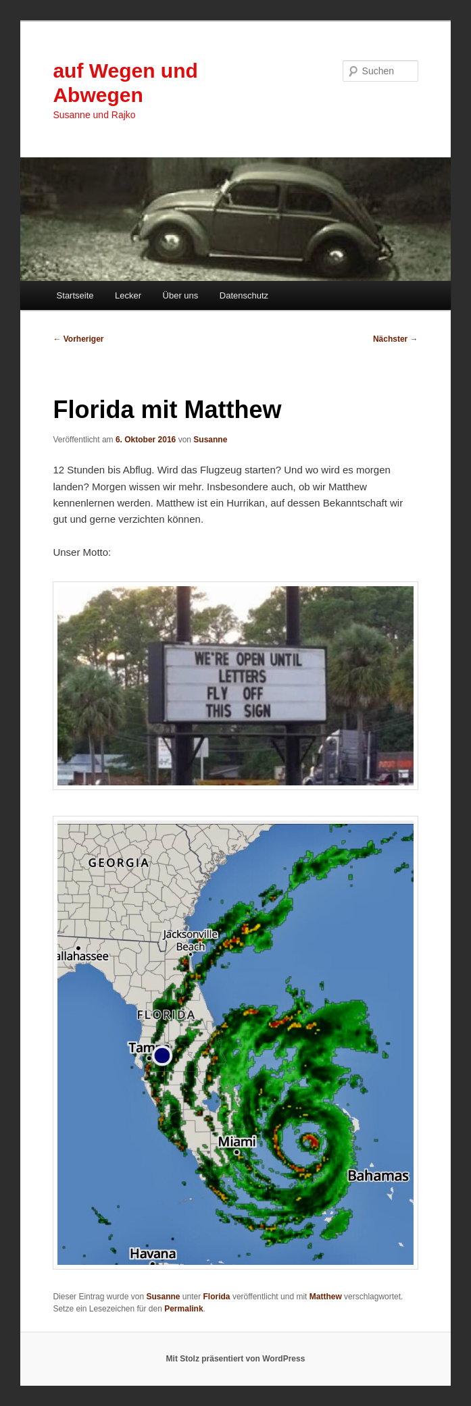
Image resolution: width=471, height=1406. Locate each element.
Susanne (210, 439)
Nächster (395, 339)
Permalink (183, 1308)
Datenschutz (244, 295)
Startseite (75, 295)
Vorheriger (78, 339)
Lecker (128, 295)
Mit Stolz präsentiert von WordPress (235, 1358)
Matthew (325, 1296)
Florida (216, 1296)
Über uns (181, 295)
